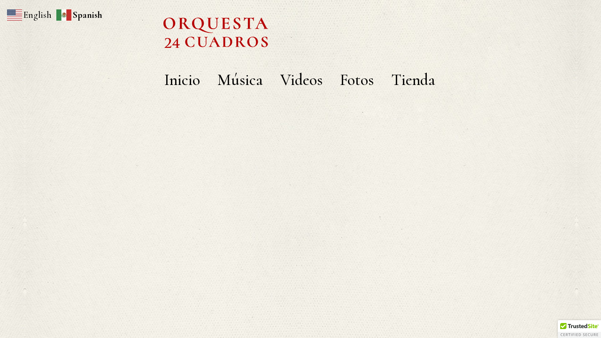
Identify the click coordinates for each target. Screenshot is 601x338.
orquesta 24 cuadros (300, 25)
